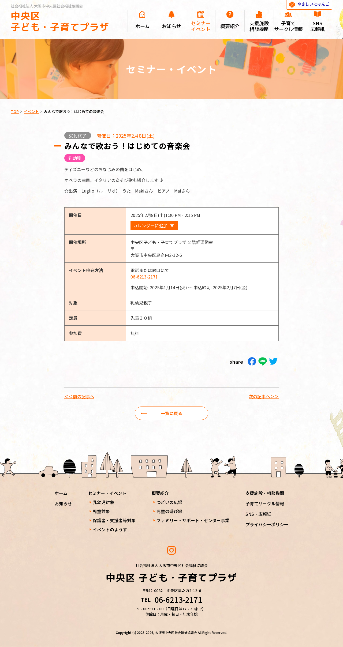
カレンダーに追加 (150, 225)
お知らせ (63, 503)
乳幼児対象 (103, 502)
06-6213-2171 (144, 276)
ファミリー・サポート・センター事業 (192, 520)
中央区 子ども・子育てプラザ (60, 21)
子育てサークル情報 (264, 503)
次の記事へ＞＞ (264, 396)
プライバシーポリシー (266, 524)
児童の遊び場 (169, 511)
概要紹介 (160, 493)
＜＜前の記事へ (79, 396)
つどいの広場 (169, 502)
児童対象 (101, 511)
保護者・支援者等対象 (114, 520)
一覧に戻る (171, 413)
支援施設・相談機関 (264, 493)
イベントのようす (110, 529)
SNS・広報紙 (258, 514)
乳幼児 (74, 158)
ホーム (61, 493)
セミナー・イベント (107, 493)
